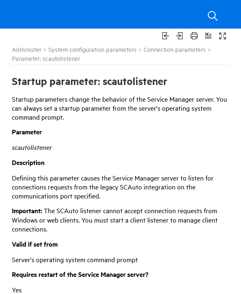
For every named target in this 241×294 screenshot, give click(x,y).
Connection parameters (175, 49)
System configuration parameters (92, 49)
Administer (26, 49)
